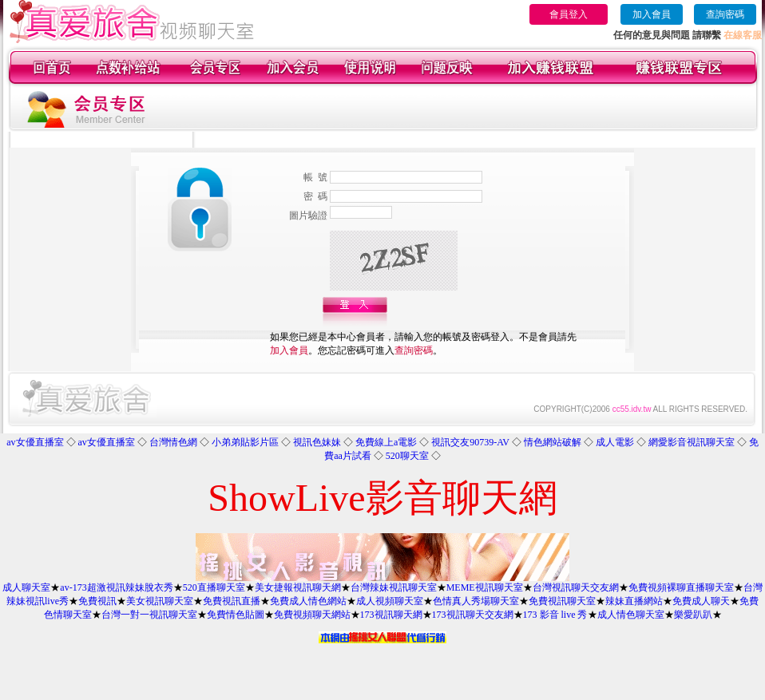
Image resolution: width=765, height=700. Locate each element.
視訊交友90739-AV (470, 442)
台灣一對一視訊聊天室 (149, 614)
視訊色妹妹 (317, 442)
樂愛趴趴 (693, 614)
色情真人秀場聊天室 (476, 601)
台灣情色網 (173, 442)
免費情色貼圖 (235, 614)
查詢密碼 (725, 14)
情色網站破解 (552, 442)
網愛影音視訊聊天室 (691, 442)
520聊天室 (407, 455)
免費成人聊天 (701, 601)
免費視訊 (97, 601)
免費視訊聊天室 (562, 601)
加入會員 (651, 14)
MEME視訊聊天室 (484, 587)
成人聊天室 (26, 587)
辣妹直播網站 (634, 601)
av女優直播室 (34, 442)
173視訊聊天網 (391, 614)
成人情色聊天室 (630, 614)
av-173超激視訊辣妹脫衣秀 (116, 587)
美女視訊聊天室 (159, 601)
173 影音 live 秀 (555, 614)
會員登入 (568, 14)
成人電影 (615, 442)
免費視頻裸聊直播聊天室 (681, 587)
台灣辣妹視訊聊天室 (394, 587)
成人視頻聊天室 (389, 601)
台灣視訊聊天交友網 (576, 587)
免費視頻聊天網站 (312, 614)
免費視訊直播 (231, 601)
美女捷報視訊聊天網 (298, 587)
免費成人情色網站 (308, 601)
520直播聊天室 (214, 587)
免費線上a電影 (386, 442)
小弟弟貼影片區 (245, 442)
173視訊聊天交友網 (472, 614)
